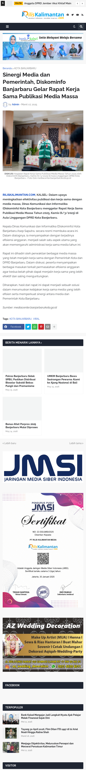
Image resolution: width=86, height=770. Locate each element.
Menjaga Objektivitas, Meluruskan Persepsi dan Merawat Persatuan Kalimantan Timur (47, 745)
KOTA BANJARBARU (25, 68)
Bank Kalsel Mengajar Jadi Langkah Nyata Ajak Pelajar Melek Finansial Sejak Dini (51, 716)
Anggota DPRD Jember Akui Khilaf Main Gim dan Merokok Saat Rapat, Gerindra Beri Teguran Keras (47, 4)
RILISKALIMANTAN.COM (19, 194)
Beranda (7, 68)
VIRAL (36, 319)
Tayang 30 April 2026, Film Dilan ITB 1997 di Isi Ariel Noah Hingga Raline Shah (49, 731)
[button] (77, 4)
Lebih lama (75, 443)
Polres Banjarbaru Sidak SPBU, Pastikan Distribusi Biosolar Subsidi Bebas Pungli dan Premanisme (20, 381)
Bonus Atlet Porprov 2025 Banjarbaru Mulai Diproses (22, 426)
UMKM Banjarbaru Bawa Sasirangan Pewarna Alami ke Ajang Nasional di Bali (63, 379)
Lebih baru (10, 443)
